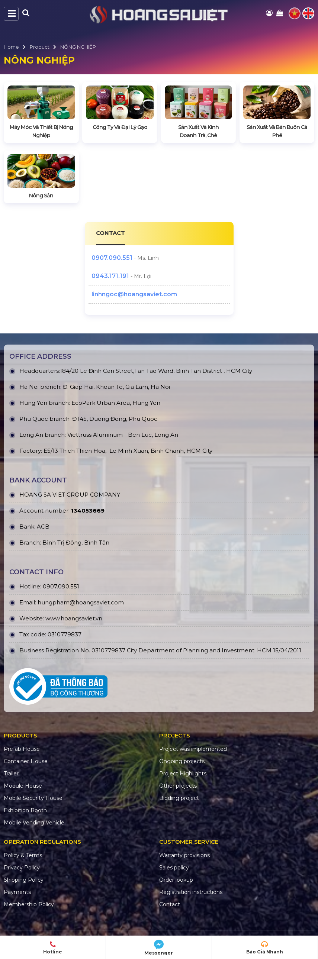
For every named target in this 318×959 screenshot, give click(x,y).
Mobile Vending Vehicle (34, 822)
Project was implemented (193, 749)
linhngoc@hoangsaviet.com (134, 294)
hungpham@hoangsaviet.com (81, 602)
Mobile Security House (33, 798)
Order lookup (176, 879)
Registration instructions (190, 892)
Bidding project (179, 798)
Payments (17, 892)
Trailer (11, 773)
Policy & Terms (23, 855)
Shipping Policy (24, 879)
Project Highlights (182, 773)
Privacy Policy (22, 867)
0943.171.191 (110, 276)
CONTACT (110, 232)
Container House (26, 761)
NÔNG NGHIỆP (78, 47)
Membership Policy (29, 904)
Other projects (178, 785)
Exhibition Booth (25, 810)
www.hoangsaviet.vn (73, 618)
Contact (169, 904)
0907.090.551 (111, 257)
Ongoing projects (182, 761)
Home (11, 47)
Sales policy (174, 867)
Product (39, 47)
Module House (23, 785)
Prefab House (22, 749)
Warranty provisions (184, 855)
